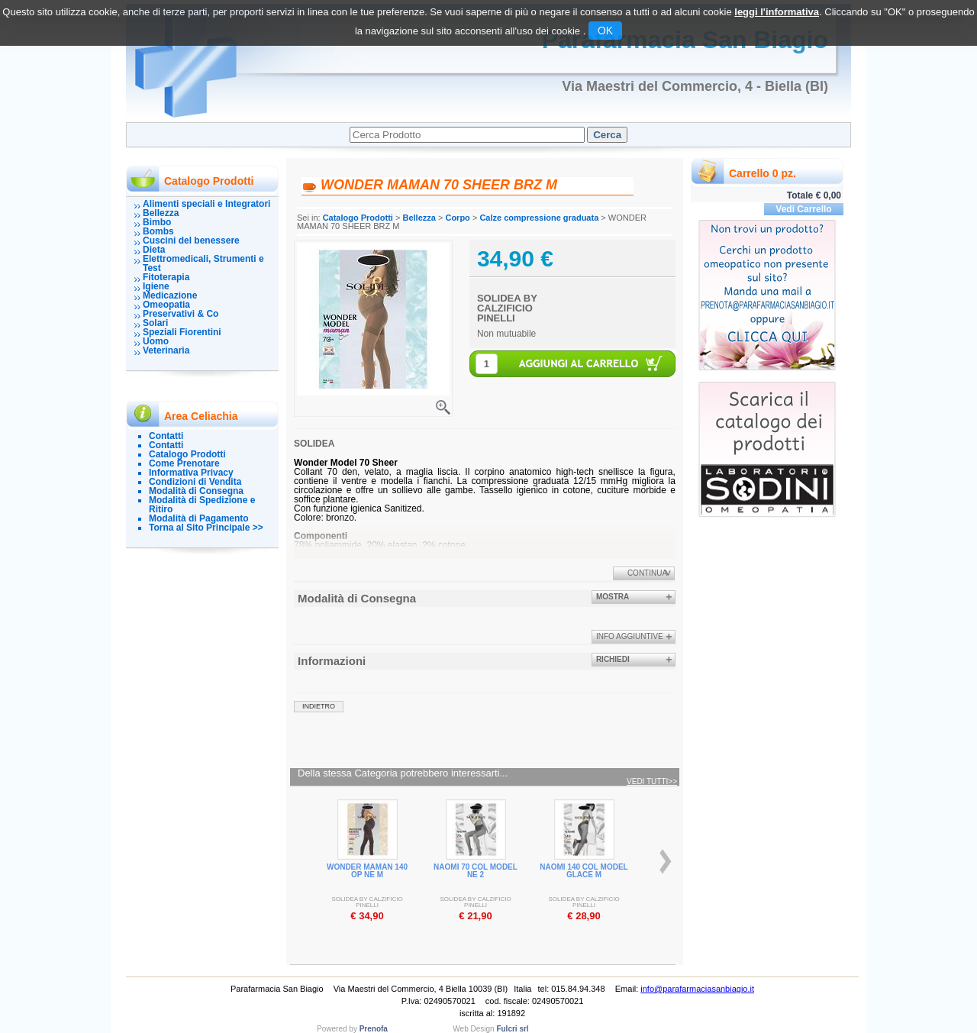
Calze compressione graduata (538, 217)
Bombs (158, 231)
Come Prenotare (184, 463)
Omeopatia (166, 304)
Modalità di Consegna (196, 491)
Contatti (166, 436)
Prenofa (374, 1029)
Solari (155, 323)
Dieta (154, 249)
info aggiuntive (629, 636)
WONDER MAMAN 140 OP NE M (367, 871)
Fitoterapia (166, 277)
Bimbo (157, 222)
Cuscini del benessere (191, 240)
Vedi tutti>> (652, 782)
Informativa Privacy (191, 472)
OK (605, 30)
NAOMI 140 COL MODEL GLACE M (583, 871)
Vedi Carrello (803, 209)
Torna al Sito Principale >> (206, 527)
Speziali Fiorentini (182, 332)
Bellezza (161, 213)
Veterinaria (166, 350)
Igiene (156, 286)
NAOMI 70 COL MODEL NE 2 (476, 871)
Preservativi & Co (180, 313)
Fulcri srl (512, 1029)
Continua (647, 573)
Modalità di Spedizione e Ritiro (202, 505)
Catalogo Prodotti (187, 454)
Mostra (612, 596)
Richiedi (613, 659)
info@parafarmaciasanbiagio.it (697, 988)
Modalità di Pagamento (199, 518)
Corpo (457, 217)
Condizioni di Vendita (195, 481)
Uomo (156, 341)
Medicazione (170, 295)
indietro (318, 706)
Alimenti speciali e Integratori (206, 204)
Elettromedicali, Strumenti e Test (203, 263)
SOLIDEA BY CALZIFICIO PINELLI (507, 308)
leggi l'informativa (776, 12)
